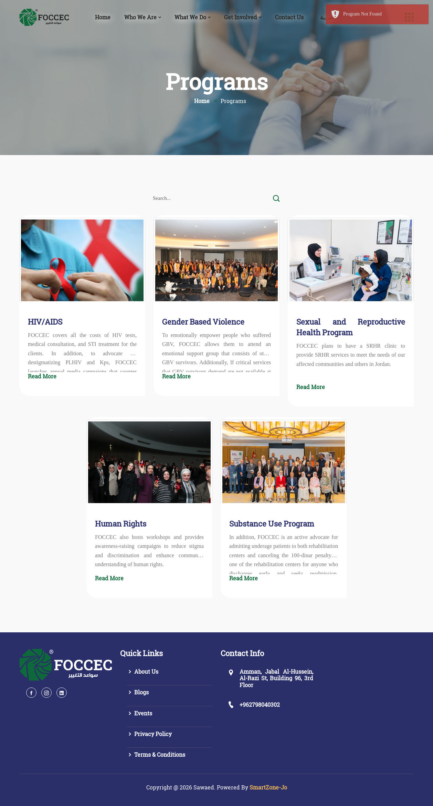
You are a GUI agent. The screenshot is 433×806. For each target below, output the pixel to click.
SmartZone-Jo (268, 787)
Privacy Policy (149, 734)
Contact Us (289, 17)
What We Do (190, 17)
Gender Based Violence (203, 322)
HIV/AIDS (45, 322)
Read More (42, 376)
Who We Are (140, 17)
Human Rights (120, 524)
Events (139, 713)
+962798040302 (260, 704)
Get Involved (240, 17)
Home (102, 17)
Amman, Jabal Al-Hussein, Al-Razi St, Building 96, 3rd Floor (276, 678)
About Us (142, 671)
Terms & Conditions (156, 754)
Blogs (138, 692)
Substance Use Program (271, 524)
